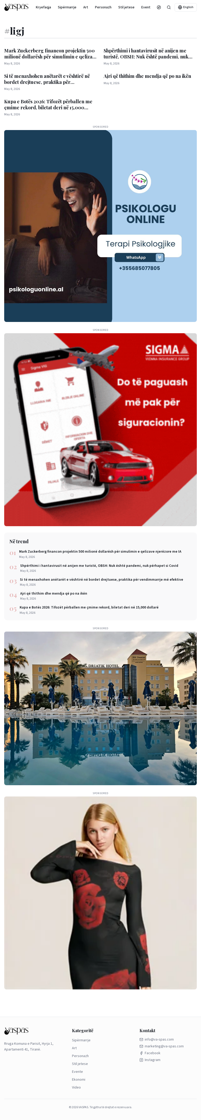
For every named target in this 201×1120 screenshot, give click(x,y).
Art (85, 7)
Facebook (149, 1053)
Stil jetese (126, 7)
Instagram (149, 1060)
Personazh (103, 7)
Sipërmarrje (67, 7)
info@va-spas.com (156, 1039)
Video (76, 1087)
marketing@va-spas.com (161, 1046)
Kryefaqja (43, 7)
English (185, 7)
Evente (147, 7)
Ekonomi (78, 1079)
